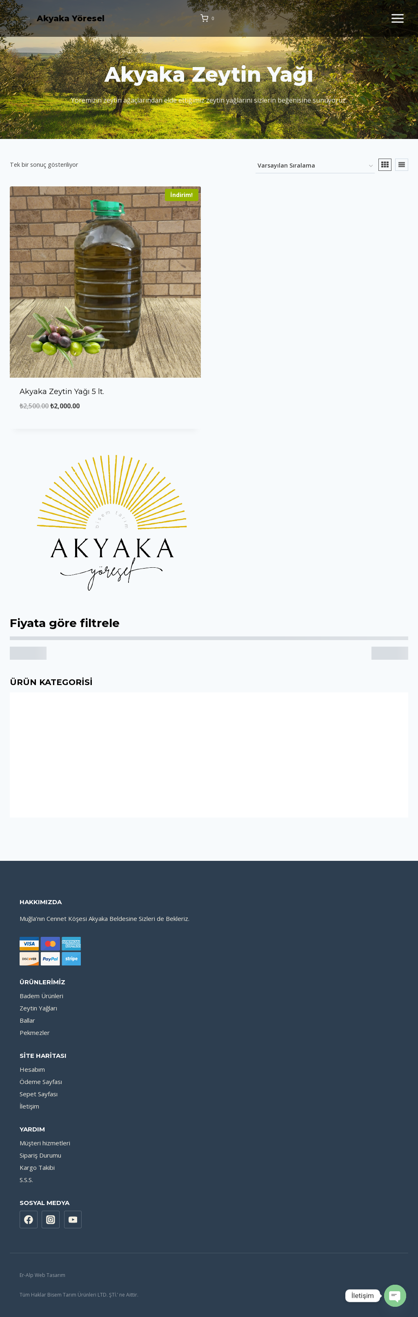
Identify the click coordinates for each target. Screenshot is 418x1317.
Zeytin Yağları (38, 1008)
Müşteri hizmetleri (45, 1143)
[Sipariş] (315, 166)
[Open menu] (397, 18)
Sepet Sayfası (39, 1094)
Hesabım (32, 1069)
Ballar (27, 1020)
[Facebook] (29, 1220)
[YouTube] (73, 1220)
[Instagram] (51, 1220)
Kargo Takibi (37, 1167)
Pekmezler (35, 1032)
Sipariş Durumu (40, 1155)
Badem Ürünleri (41, 996)
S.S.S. (26, 1180)
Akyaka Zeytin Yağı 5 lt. (62, 391)
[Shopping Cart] (209, 18)
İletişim (29, 1106)
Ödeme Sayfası (41, 1081)
